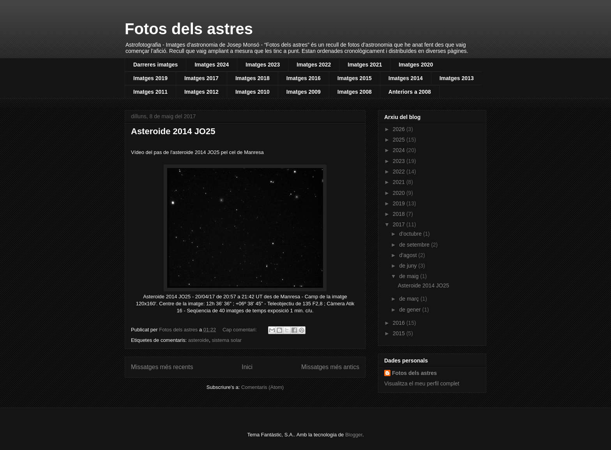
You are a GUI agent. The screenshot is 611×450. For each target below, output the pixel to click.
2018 (399, 214)
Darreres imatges (155, 64)
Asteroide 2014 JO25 (173, 131)
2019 (399, 203)
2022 (399, 171)
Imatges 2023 (262, 64)
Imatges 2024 (211, 64)
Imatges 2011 (150, 92)
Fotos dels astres (189, 28)
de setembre (415, 245)
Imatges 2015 (354, 78)
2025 (399, 140)
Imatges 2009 (303, 92)
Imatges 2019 (150, 78)
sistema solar (227, 340)
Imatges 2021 (365, 64)
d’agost (408, 255)
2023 (399, 161)
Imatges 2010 (252, 92)
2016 (399, 323)
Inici (247, 367)
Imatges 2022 (314, 64)
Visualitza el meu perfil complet (421, 383)
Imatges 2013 (457, 78)
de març (409, 299)
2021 (399, 182)
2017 (399, 224)
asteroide (198, 340)
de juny (408, 266)
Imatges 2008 (354, 92)
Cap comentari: (240, 330)
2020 (399, 193)
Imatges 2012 (201, 92)
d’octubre (411, 234)
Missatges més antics (330, 367)
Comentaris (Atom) (262, 387)
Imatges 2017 (201, 78)
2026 (399, 129)
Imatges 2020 (416, 64)
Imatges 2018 (252, 78)
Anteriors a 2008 (409, 92)
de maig (409, 276)
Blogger (353, 435)
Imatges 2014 (405, 78)
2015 (399, 333)
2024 (399, 150)
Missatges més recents (162, 367)
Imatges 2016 (303, 78)
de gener (410, 309)
